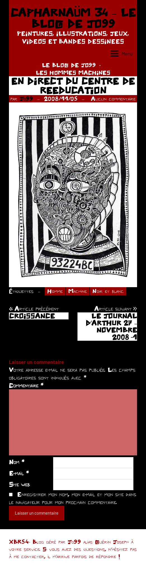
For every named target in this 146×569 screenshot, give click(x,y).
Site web (19, 484)
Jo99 (26, 98)
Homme (55, 291)
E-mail (19, 473)
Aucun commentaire (113, 98)
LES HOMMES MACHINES (73, 72)
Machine (77, 291)
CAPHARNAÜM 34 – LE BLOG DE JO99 (72, 18)
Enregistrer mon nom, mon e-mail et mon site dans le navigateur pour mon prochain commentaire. (72, 498)
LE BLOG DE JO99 (69, 65)
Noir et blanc (108, 291)
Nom (16, 462)
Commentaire (26, 385)
